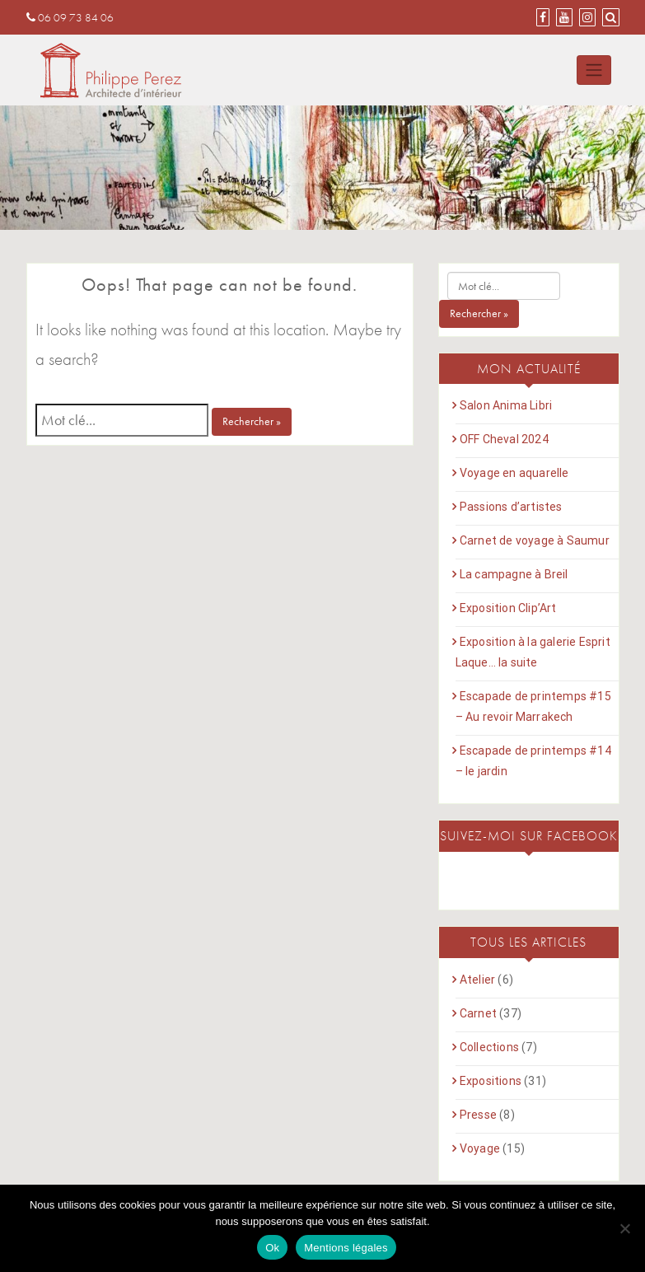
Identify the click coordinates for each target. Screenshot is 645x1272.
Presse (478, 1114)
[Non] (624, 1228)
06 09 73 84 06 (70, 17)
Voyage (480, 1148)
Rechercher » (251, 421)
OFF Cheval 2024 (504, 439)
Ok (272, 1248)
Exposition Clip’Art (508, 608)
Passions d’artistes (511, 506)
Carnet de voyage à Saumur (535, 540)
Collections (489, 1047)
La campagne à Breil (514, 574)
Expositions (490, 1080)
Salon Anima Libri (506, 405)
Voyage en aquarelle (514, 472)
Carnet (478, 1013)
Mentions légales (346, 1248)
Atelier (477, 979)
